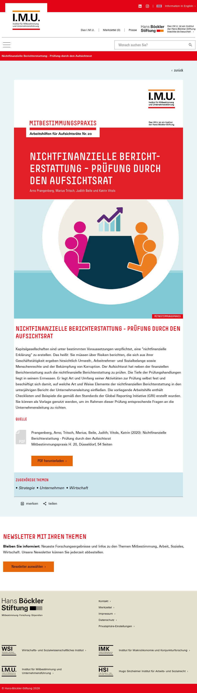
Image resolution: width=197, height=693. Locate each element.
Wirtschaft (78, 488)
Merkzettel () (111, 30)
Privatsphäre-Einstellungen (115, 626)
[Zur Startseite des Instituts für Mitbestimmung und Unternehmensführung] (26, 27)
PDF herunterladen (51, 460)
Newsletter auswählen (27, 566)
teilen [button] (50, 503)
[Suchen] (191, 44)
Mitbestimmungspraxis (167, 316)
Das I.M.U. (88, 30)
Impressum (106, 613)
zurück (178, 70)
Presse (133, 30)
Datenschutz (106, 620)
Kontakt (103, 601)
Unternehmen (51, 488)
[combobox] (150, 44)
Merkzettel (105, 607)
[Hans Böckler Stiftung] (22, 615)
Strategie (26, 488)
